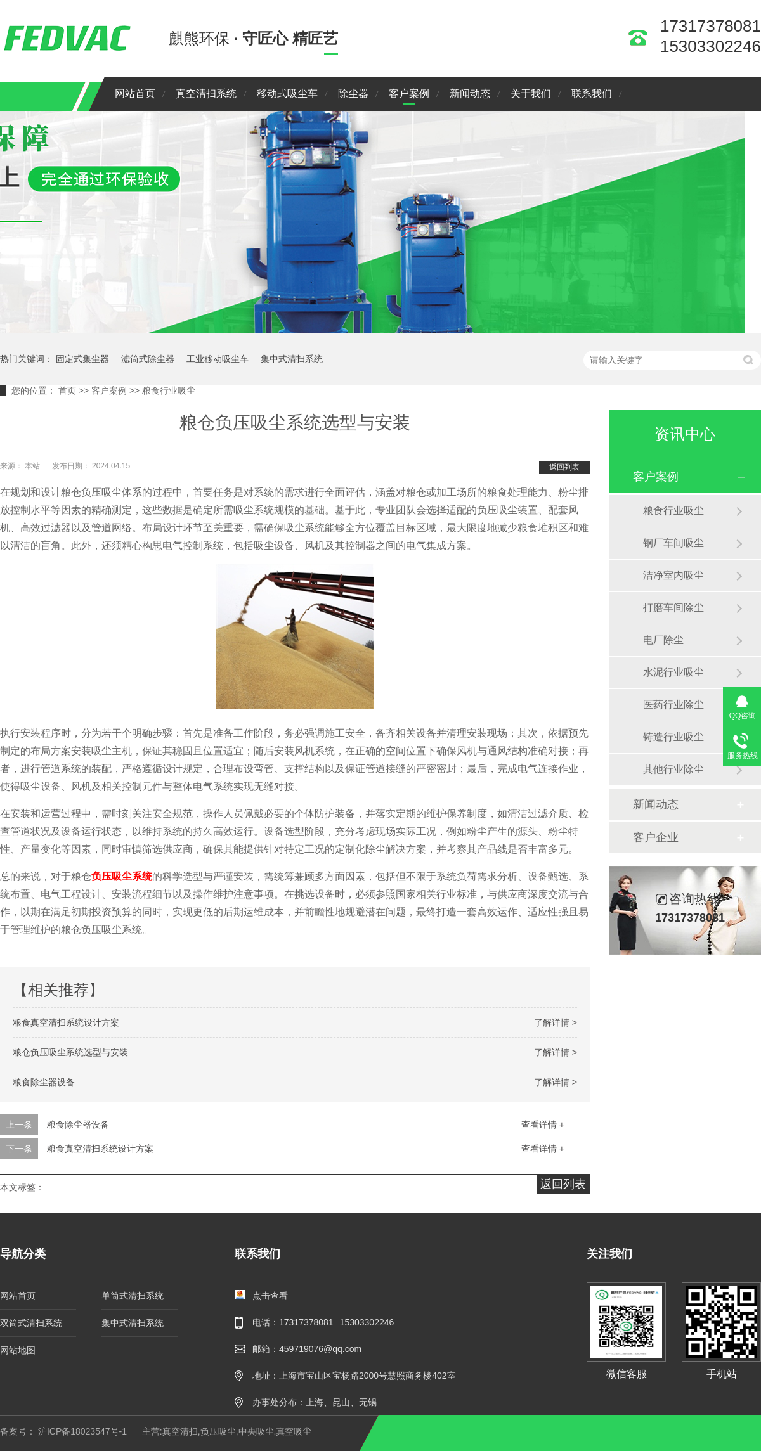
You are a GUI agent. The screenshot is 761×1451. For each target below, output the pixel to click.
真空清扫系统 (206, 93)
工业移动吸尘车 (217, 359)
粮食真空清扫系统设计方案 (66, 1022)
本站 (33, 465)
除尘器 (353, 93)
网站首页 (135, 93)
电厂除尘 (663, 640)
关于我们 (531, 93)
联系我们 (591, 93)
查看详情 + (542, 1124)
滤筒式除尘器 (147, 359)
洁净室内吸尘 (673, 575)
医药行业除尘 (673, 704)
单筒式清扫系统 (132, 1296)
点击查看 (270, 1296)
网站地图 (18, 1350)
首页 (67, 390)
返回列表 (564, 467)
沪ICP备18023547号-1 (82, 1431)
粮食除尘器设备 (44, 1082)
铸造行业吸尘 (673, 737)
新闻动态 (470, 93)
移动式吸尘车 (287, 93)
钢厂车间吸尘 (673, 543)
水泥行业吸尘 (673, 672)
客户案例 (409, 93)
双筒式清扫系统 (31, 1323)
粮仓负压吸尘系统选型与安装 (70, 1052)
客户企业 (656, 837)
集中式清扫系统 (292, 359)
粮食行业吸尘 (168, 390)
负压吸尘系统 (121, 876)
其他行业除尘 (673, 769)
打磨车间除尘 (673, 607)
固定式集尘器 (82, 359)
